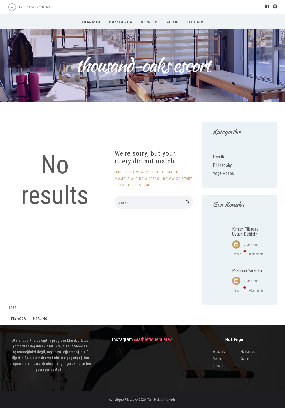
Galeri (245, 358)
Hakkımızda (249, 352)
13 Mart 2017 (251, 245)
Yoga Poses (223, 173)
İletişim (218, 365)
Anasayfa (219, 352)
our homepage (139, 185)
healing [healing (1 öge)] (40, 319)
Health (218, 157)
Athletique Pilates (121, 399)
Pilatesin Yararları (247, 270)
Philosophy (222, 165)
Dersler (218, 358)
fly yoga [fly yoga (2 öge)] (18, 319)
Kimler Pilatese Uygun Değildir (245, 232)
